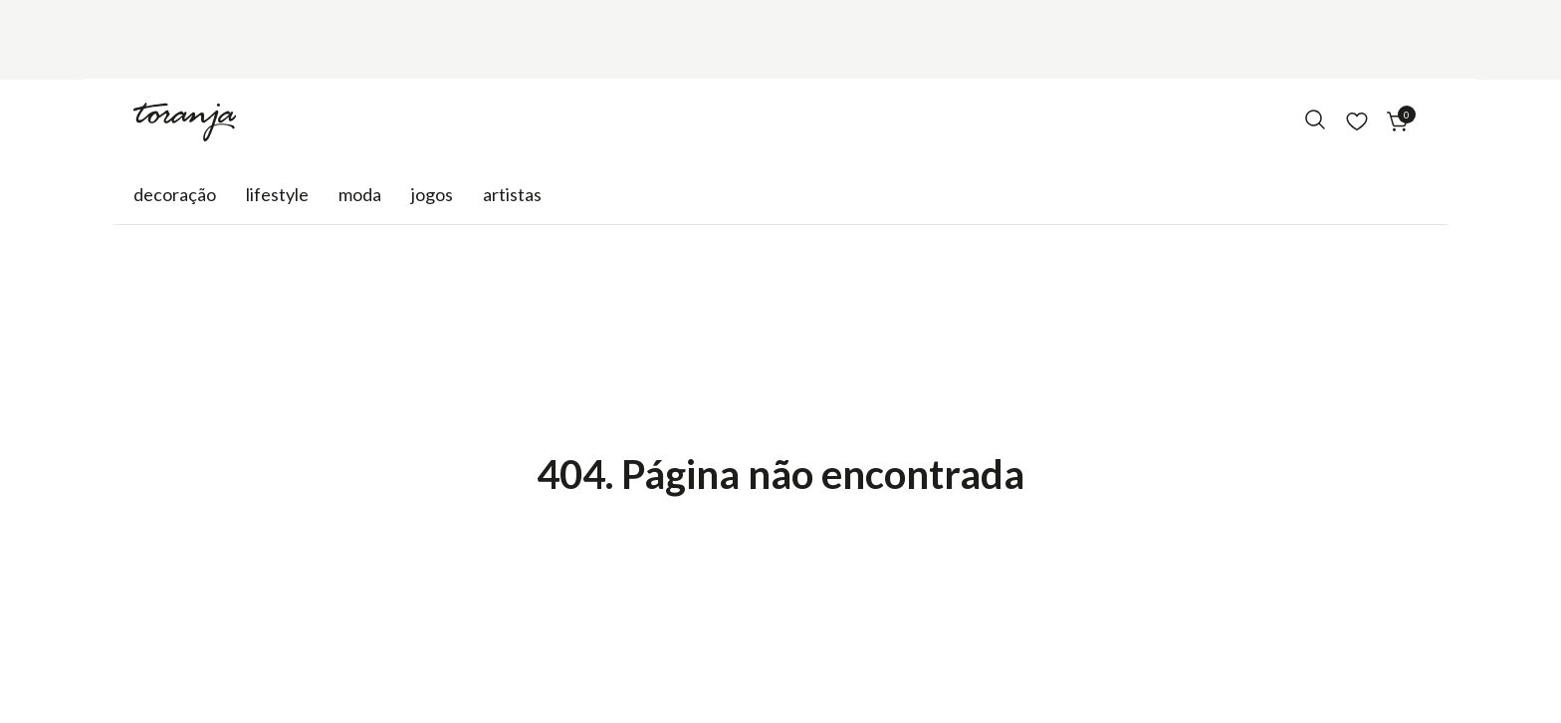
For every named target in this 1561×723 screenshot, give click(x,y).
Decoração (174, 194)
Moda (359, 194)
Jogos (432, 194)
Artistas (512, 194)
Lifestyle (277, 194)
